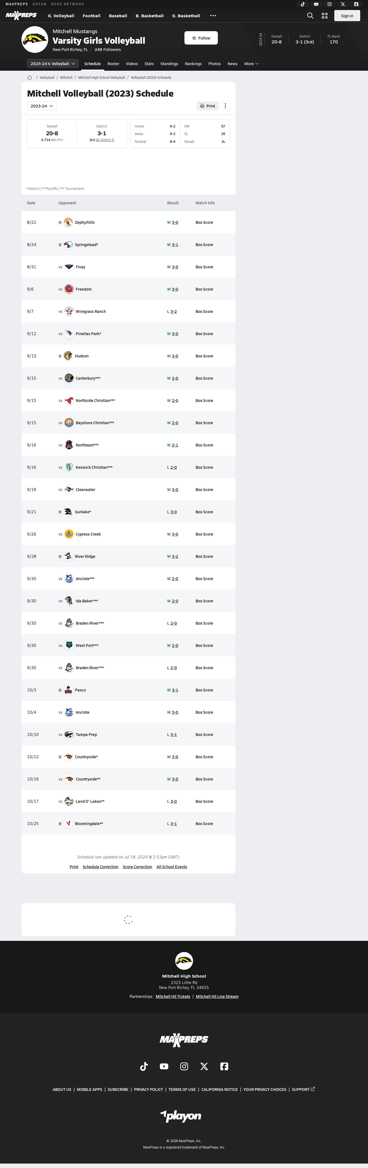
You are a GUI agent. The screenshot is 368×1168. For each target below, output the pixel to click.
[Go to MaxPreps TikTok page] (144, 1067)
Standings (169, 63)
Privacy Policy (148, 1089)
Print (74, 866)
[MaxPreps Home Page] (29, 77)
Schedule (92, 63)
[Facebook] (356, 4)
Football (92, 15)
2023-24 (42, 106)
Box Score (204, 222)
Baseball (118, 15)
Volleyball (47, 77)
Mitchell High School (184, 965)
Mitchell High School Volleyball (101, 77)
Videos (132, 63)
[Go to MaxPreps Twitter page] (204, 1067)
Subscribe (118, 1089)
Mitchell (66, 77)
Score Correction (137, 866)
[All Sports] (213, 15)
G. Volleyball (61, 15)
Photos (214, 63)
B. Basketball (150, 15)
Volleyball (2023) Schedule (151, 77)
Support (303, 1089)
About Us (62, 1089)
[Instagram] (329, 4)
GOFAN (40, 4)
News (233, 63)
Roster (113, 63)
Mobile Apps (89, 1089)
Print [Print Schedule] (207, 106)
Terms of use (182, 1089)
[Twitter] (343, 4)
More (250, 63)
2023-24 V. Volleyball (53, 63)
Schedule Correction (100, 866)
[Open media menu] (325, 15)
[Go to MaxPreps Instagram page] (184, 1067)
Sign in (347, 15)
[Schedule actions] (225, 105)
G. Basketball (186, 15)
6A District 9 (105, 140)
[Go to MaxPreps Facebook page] (224, 1067)
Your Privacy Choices (264, 1089)
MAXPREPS (17, 4)
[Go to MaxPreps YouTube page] (164, 1067)
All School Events (172, 866)
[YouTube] (316, 4)
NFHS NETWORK (67, 4)
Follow (201, 38)
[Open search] (310, 15)
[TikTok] (303, 4)
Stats (149, 63)
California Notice (219, 1089)
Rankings (193, 63)
